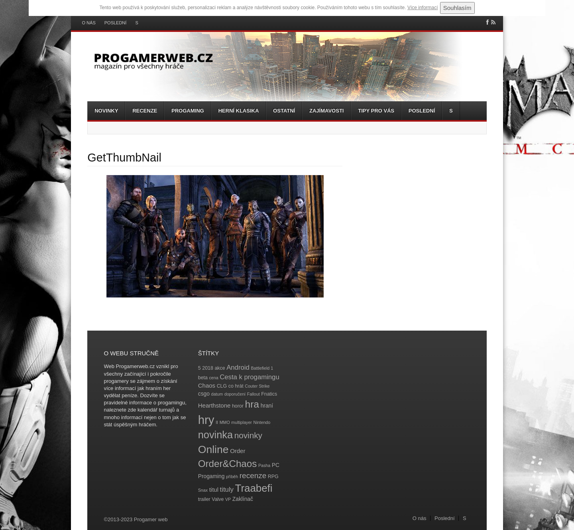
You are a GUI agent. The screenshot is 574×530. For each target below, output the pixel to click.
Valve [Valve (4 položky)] (218, 499)
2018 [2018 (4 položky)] (207, 368)
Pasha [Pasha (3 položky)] (264, 465)
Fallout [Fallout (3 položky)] (253, 394)
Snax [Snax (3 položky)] (203, 490)
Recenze (144, 111)
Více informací (422, 7)
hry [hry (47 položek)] (206, 419)
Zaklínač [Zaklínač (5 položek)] (242, 499)
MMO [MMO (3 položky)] (225, 422)
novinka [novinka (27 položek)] (215, 434)
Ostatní (284, 111)
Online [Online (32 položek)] (213, 449)
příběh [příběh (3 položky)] (232, 476)
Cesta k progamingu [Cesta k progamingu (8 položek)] (249, 377)
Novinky (106, 111)
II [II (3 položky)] (217, 422)
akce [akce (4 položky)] (219, 368)
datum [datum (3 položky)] (217, 394)
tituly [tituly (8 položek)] (227, 489)
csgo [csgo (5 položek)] (204, 394)
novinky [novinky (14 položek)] (248, 435)
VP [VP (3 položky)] (228, 499)
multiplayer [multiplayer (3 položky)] (241, 422)
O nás (89, 23)
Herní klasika (238, 111)
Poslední (115, 23)
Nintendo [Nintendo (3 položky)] (262, 422)
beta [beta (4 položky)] (203, 377)
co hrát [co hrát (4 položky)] (236, 386)
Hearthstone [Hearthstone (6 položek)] (214, 405)
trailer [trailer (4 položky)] (204, 499)
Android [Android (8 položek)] (238, 367)
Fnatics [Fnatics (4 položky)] (269, 394)
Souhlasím (457, 7)
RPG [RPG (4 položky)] (273, 476)
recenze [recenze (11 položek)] (253, 475)
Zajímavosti (326, 111)
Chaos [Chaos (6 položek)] (206, 385)
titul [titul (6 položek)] (213, 489)
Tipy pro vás (376, 111)
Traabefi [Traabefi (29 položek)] (254, 488)
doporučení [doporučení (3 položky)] (235, 394)
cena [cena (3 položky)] (213, 377)
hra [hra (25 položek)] (252, 404)
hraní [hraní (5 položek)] (267, 406)
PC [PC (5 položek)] (275, 465)
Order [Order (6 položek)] (237, 450)
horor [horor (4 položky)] (238, 406)
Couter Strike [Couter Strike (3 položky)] (257, 386)
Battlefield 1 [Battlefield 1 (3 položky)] (262, 368)
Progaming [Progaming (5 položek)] (211, 476)
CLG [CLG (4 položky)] (222, 386)
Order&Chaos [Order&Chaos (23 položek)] (227, 463)
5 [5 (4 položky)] (199, 368)
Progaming (187, 111)
